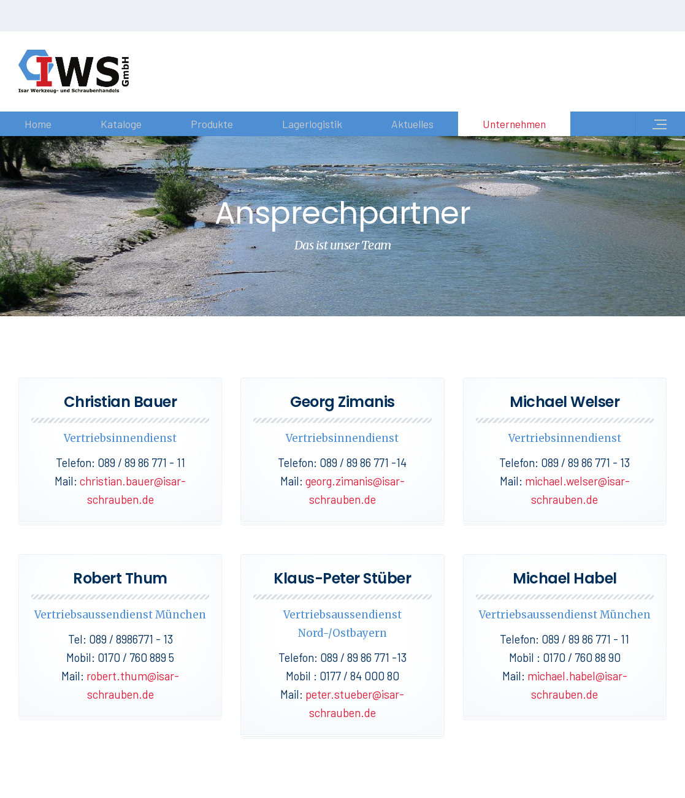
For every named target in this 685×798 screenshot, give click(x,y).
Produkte (212, 124)
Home (38, 124)
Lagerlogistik (312, 124)
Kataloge (121, 124)
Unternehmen (514, 124)
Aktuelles (412, 124)
